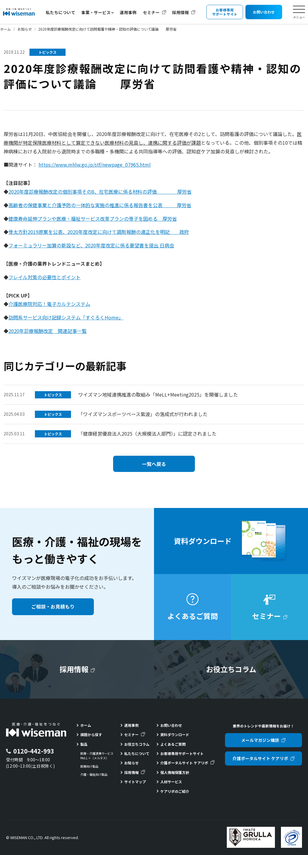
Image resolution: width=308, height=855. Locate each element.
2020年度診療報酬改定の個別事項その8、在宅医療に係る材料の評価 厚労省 (100, 191)
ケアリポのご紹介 (174, 791)
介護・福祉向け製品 (93, 774)
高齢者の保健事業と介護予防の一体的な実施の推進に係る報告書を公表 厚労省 (99, 205)
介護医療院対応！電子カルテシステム (49, 303)
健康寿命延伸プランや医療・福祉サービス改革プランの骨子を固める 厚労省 (92, 218)
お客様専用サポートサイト (182, 753)
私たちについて (60, 12)
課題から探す (91, 734)
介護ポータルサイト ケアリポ (184, 762)
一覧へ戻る (154, 463)
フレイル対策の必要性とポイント (44, 277)
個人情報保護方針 (174, 772)
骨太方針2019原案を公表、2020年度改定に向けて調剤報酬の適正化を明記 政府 (98, 231)
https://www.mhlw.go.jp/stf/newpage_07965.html (94, 164)
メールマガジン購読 (260, 740)
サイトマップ (135, 781)
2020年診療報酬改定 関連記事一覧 (47, 330)
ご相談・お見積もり (53, 606)
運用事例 (128, 12)
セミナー (151, 12)
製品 (84, 744)
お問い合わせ (171, 725)
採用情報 (180, 12)
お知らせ (24, 29)
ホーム (5, 29)
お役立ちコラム (136, 744)
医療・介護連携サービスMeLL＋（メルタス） (96, 755)
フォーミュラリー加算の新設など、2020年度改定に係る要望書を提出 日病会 (91, 245)
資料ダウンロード (174, 734)
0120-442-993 (33, 751)
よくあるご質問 (173, 744)
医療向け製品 (89, 766)
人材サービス (171, 781)
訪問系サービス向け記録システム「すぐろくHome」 (65, 317)
